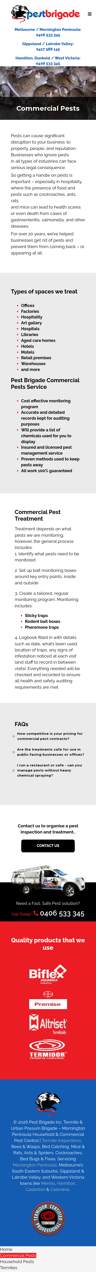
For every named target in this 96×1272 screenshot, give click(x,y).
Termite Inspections (61, 1140)
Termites (8, 1267)
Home (6, 1249)
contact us (48, 846)
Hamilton (66, 1183)
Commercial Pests (18, 1255)
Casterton (35, 1189)
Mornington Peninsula (35, 1164)
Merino (48, 1183)
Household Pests (17, 1261)
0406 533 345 (57, 913)
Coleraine (59, 1189)
